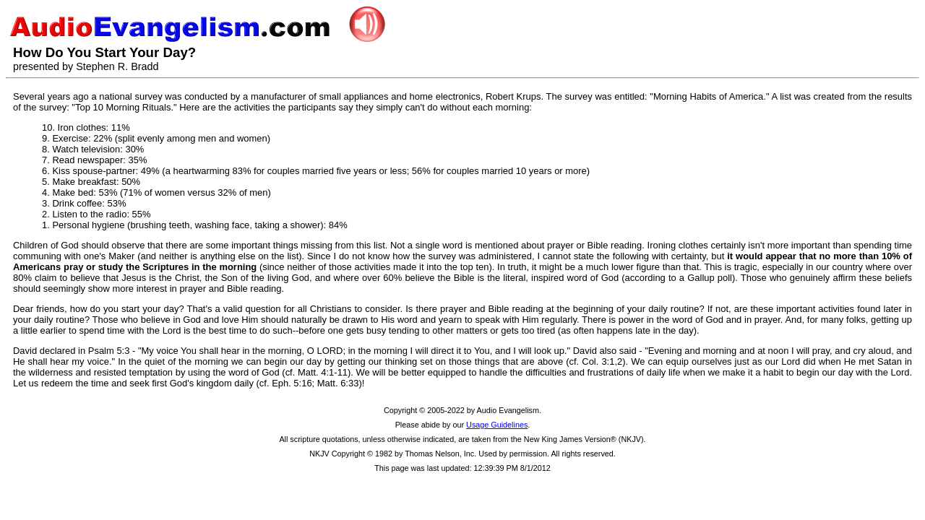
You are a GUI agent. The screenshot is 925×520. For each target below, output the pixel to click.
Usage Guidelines (497, 424)
